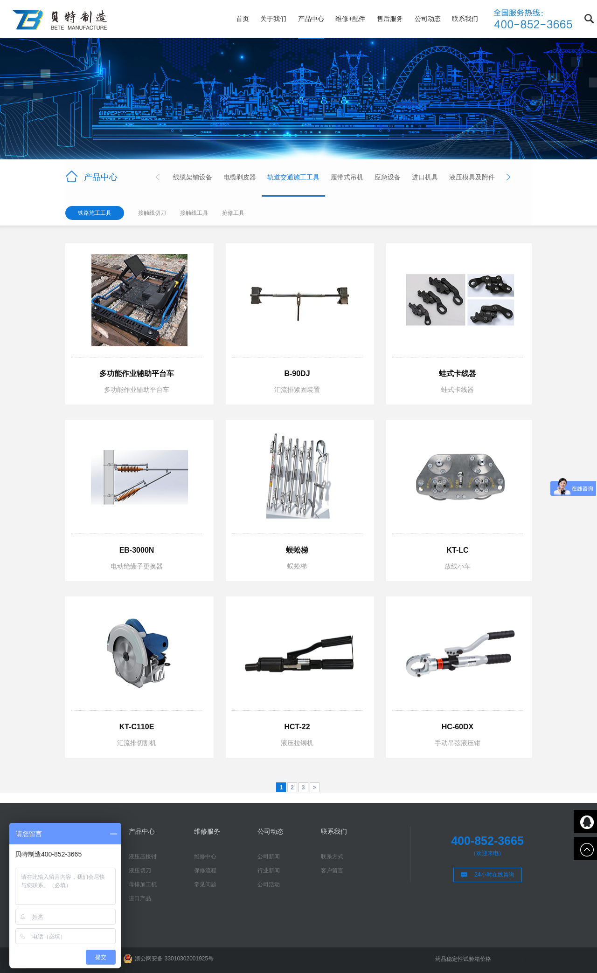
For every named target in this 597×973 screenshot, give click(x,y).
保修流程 (205, 870)
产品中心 (311, 18)
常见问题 (205, 884)
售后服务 (390, 18)
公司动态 (428, 18)
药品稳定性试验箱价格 (463, 959)
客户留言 (332, 870)
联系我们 (465, 18)
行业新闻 (268, 870)
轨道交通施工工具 (293, 177)
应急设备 (388, 177)
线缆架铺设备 (192, 177)
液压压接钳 (143, 856)
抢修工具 (233, 213)
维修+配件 (350, 18)
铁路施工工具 (94, 213)
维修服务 (207, 831)
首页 (242, 18)
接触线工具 (194, 213)
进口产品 (140, 898)
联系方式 (332, 856)
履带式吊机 (347, 177)
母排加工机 (143, 884)
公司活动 (268, 884)
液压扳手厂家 (512, 959)
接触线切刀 (152, 213)
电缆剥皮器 (239, 177)
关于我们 (273, 18)
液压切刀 (140, 870)
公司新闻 (268, 856)
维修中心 (205, 856)
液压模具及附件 (472, 177)
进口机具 (425, 177)
